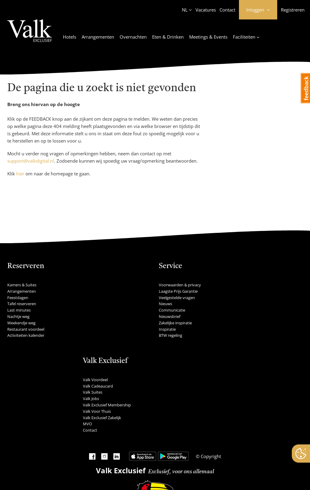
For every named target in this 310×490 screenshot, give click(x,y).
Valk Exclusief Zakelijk (102, 417)
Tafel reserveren (21, 303)
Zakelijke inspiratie (175, 323)
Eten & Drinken (168, 37)
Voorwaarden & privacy (180, 285)
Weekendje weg (21, 323)
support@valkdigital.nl (30, 161)
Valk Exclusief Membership (107, 405)
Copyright (210, 456)
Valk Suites (92, 392)
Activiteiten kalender (25, 335)
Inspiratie (167, 329)
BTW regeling (170, 335)
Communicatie (172, 310)
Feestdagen (17, 297)
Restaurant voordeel (25, 329)
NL (185, 10)
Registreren (293, 10)
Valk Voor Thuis (97, 411)
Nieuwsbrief (169, 316)
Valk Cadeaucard (98, 386)
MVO (87, 423)
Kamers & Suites (21, 285)
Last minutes (19, 310)
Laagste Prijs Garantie (178, 291)
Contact (227, 10)
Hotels (69, 37)
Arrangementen (98, 37)
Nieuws (165, 303)
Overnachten (133, 37)
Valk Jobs (91, 398)
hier (20, 174)
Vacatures (206, 10)
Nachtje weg (18, 316)
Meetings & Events (208, 37)
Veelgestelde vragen (177, 297)
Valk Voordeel (95, 379)
